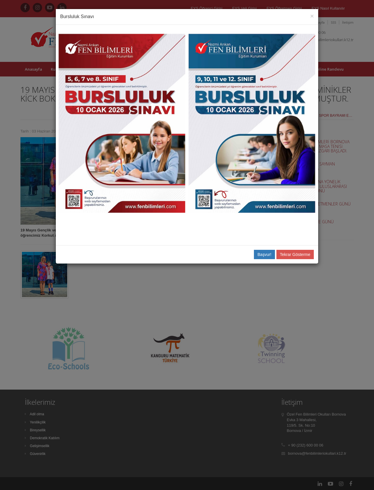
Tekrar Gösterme (295, 254)
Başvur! (264, 254)
